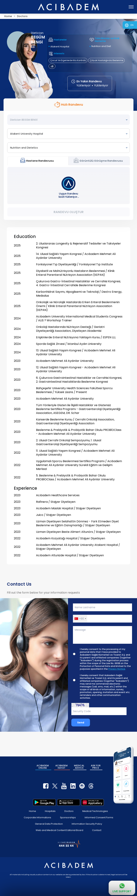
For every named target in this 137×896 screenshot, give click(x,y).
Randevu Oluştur (69, 212)
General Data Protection (49, 824)
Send (80, 722)
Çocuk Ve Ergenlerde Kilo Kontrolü (68, 60)
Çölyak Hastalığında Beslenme (106, 60)
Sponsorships (68, 817)
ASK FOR (95, 766)
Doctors (68, 811)
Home (32, 811)
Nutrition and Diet (101, 46)
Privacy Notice (116, 669)
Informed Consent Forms (99, 817)
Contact (96, 830)
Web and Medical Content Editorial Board (59, 830)
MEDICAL (79, 766)
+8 (52, 66)
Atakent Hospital (59, 46)
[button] (80, 618)
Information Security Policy (87, 824)
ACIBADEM (43, 766)
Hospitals (50, 811)
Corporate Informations (37, 817)
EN (132, 25)
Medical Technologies (95, 811)
